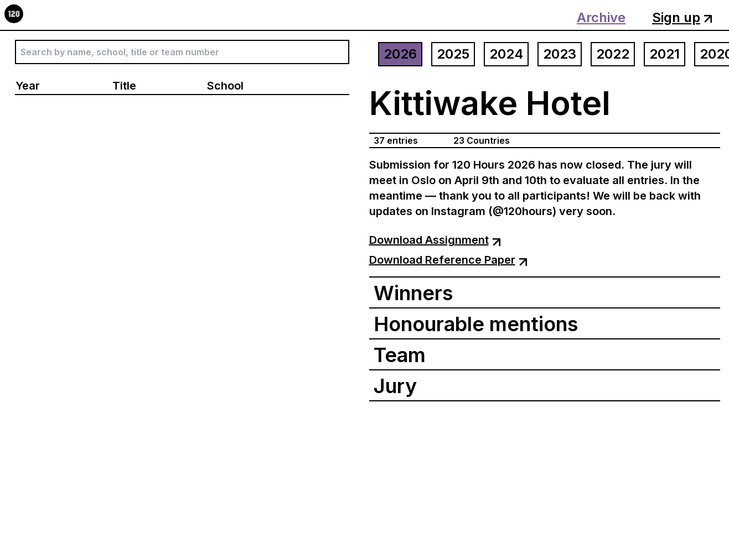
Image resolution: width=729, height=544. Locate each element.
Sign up (682, 17)
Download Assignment (435, 240)
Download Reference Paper (448, 259)
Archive (601, 17)
